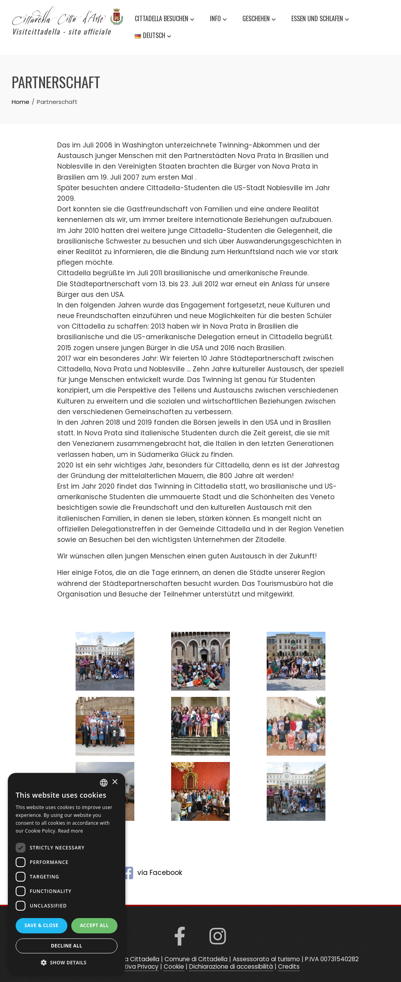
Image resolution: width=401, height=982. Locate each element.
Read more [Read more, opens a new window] (70, 830)
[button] (66, 962)
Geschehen (259, 19)
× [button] (114, 782)
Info (218, 19)
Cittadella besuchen (164, 19)
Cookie (174, 966)
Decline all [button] (66, 945)
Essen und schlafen (320, 19)
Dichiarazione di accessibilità (231, 966)
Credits (289, 966)
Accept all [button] (94, 925)
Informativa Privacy (130, 966)
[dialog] (66, 873)
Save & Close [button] (41, 925)
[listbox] (104, 783)
